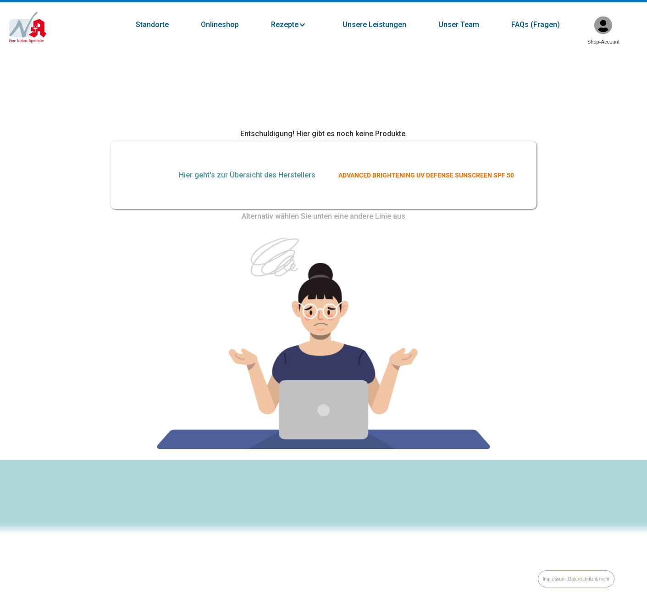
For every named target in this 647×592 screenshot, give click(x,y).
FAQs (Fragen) (535, 24)
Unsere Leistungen (374, 24)
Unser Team (458, 24)
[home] (27, 27)
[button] (297, 24)
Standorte (152, 24)
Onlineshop (220, 24)
